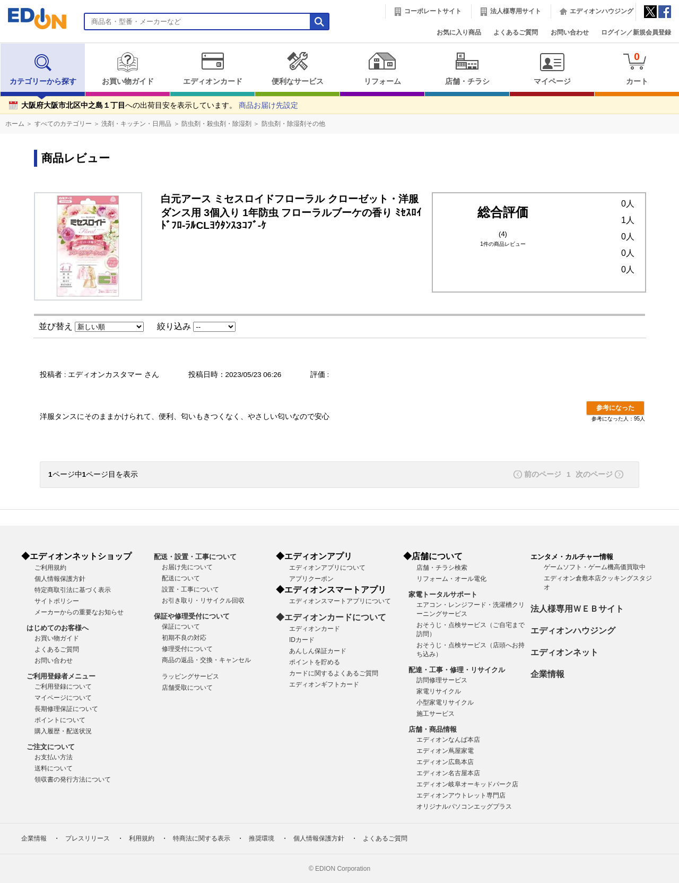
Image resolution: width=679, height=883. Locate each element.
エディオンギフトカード (324, 684)
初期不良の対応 (184, 637)
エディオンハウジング (601, 11)
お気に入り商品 (459, 32)
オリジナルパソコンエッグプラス (464, 806)
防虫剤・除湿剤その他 (293, 123)
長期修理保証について (66, 709)
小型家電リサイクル (445, 702)
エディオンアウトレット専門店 (461, 795)
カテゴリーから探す (43, 68)
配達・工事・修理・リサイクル (456, 670)
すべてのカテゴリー (63, 123)
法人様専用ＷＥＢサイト (577, 608)
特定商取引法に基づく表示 (72, 590)
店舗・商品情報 (432, 729)
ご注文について (51, 747)
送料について (53, 768)
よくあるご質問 (515, 32)
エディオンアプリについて (327, 567)
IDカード (302, 640)
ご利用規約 (50, 567)
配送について (181, 578)
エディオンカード (212, 68)
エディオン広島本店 (445, 762)
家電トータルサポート (442, 594)
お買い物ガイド (127, 68)
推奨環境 (261, 838)
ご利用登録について (63, 686)
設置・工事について (190, 589)
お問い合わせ (570, 32)
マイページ (552, 68)
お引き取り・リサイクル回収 (203, 600)
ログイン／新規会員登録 (636, 32)
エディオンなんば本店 (448, 739)
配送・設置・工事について (195, 557)
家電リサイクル (438, 691)
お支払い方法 (53, 757)
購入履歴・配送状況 (63, 731)
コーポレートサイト (433, 11)
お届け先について (187, 567)
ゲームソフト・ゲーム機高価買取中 (595, 567)
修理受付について (187, 649)
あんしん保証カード (317, 651)
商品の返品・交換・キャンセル (206, 660)
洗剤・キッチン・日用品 (136, 123)
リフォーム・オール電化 (451, 578)
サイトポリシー (56, 601)
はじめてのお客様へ (58, 628)
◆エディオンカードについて (331, 617)
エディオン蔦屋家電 (445, 751)
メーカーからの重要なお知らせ (79, 612)
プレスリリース (87, 838)
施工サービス (435, 713)
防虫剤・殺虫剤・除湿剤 (216, 123)
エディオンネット (564, 652)
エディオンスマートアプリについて (340, 601)
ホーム (14, 123)
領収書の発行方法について (72, 779)
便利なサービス (297, 68)
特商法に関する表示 (201, 838)
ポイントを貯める (314, 662)
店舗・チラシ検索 (441, 567)
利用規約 (141, 838)
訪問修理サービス (441, 680)
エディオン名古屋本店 (448, 773)
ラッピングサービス (190, 676)
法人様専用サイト (515, 11)
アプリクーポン (311, 578)
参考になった (615, 408)
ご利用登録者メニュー (61, 676)
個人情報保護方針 (59, 578)
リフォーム (382, 68)
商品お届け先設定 (268, 105)
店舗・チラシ (467, 68)
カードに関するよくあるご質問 (333, 673)
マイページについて (63, 697)
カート (636, 68)
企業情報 (547, 674)
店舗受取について (187, 687)
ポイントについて (59, 720)
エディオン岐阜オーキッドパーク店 (467, 784)
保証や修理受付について (192, 616)
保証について (181, 626)
